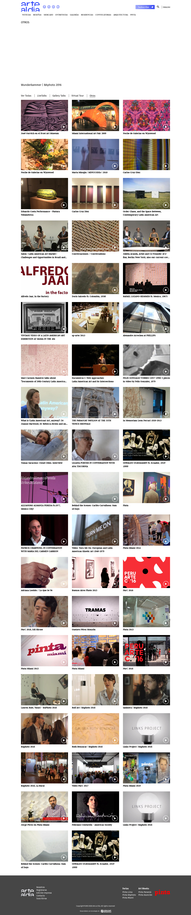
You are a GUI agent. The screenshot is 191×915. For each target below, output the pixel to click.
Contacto (40, 895)
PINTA (133, 14)
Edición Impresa (44, 893)
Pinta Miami (128, 897)
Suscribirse (41, 898)
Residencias (87, 14)
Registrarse (41, 890)
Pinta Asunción (145, 895)
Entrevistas (61, 14)
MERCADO (48, 14)
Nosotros (40, 887)
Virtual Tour (78, 95)
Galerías (74, 14)
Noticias (26, 14)
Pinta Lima (127, 892)
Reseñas (37, 14)
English (166, 7)
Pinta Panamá (144, 892)
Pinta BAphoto (129, 895)
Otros (92, 95)
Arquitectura (120, 14)
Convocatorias (103, 14)
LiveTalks (42, 95)
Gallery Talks (59, 95)
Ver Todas (26, 95)
